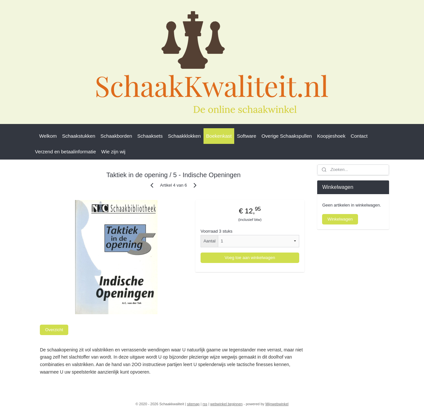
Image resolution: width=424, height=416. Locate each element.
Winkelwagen (339, 219)
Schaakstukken (78, 136)
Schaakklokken (184, 136)
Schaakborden (116, 136)
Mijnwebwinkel (276, 404)
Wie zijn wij (113, 151)
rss (205, 404)
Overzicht (54, 329)
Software (246, 136)
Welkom (48, 136)
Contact (359, 136)
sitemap (193, 404)
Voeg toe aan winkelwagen (250, 257)
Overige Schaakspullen (286, 136)
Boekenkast (219, 136)
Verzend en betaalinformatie (65, 151)
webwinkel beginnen (226, 404)
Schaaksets (150, 136)
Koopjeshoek (331, 136)
